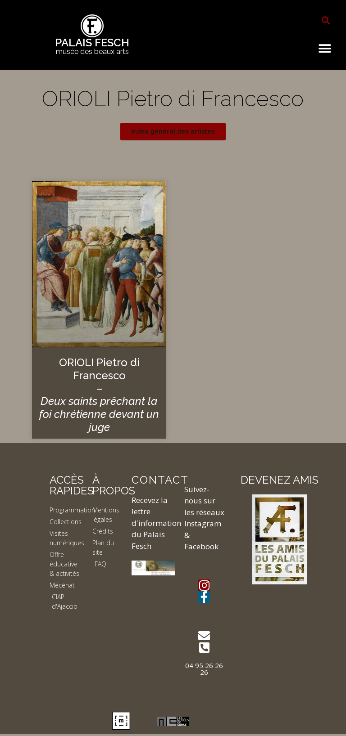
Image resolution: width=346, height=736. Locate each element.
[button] (326, 20)
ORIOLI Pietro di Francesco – (99, 395)
